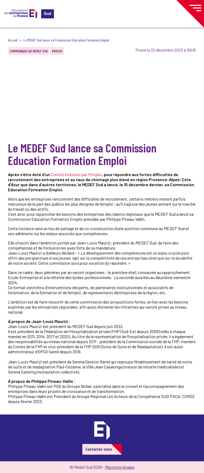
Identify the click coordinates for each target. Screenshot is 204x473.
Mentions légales (120, 467)
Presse (57, 51)
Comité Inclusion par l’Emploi (76, 174)
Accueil (13, 40)
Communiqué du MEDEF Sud (29, 51)
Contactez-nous (99, 448)
